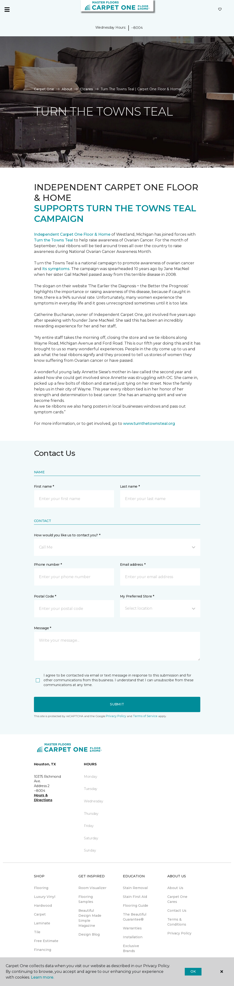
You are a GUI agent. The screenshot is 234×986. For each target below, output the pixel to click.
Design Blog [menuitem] (89, 934)
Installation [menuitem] (132, 937)
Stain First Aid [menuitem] (135, 897)
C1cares (86, 89)
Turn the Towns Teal (53, 240)
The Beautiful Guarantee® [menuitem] (134, 917)
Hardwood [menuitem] (43, 905)
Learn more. (42, 977)
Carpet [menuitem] (40, 914)
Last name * (130, 486)
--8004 (136, 28)
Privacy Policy (116, 716)
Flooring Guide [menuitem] (135, 905)
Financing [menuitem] (42, 950)
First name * (44, 486)
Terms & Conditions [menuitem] (176, 922)
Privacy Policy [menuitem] (179, 933)
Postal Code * (45, 596)
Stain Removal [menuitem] (135, 888)
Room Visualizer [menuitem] (92, 888)
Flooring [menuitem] (41, 888)
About (67, 89)
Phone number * (48, 564)
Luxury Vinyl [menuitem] (44, 897)
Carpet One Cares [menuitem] (177, 899)
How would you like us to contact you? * (67, 535)
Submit (117, 704)
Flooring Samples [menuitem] (85, 899)
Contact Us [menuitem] (176, 910)
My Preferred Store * (137, 596)
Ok (193, 971)
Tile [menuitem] (37, 932)
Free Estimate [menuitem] (46, 941)
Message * (42, 628)
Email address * (133, 564)
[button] (117, 547)
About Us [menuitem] (175, 888)
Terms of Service (145, 716)
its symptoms (56, 268)
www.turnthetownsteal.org (149, 423)
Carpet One (44, 89)
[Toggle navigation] (7, 9)
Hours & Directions (43, 797)
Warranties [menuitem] (132, 928)
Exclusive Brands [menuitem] (131, 948)
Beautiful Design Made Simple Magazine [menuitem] (89, 918)
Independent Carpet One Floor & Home (72, 234)
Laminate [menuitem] (42, 923)
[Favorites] (219, 9)
